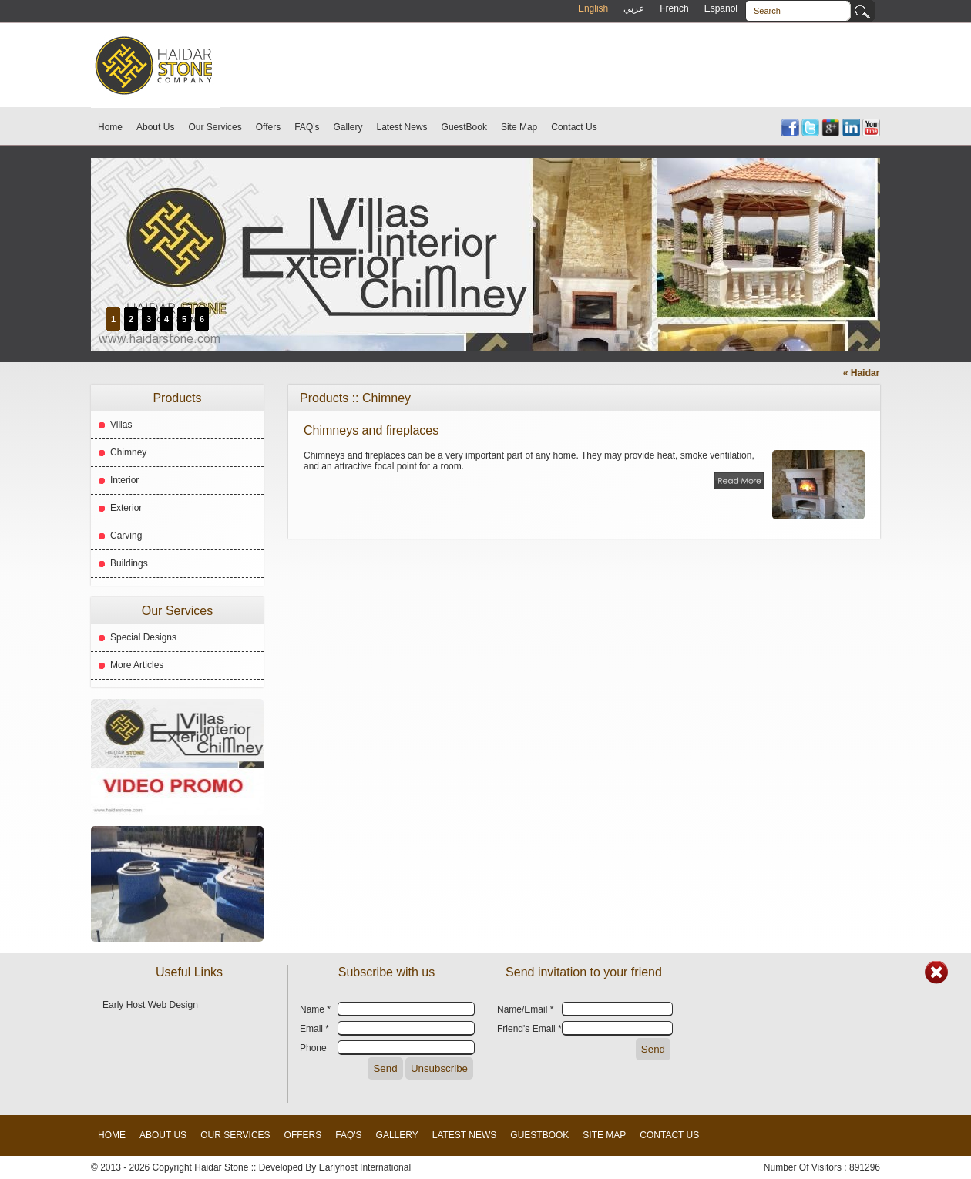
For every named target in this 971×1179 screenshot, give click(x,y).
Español (720, 8)
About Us (155, 127)
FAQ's (306, 127)
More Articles (136, 665)
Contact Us (573, 127)
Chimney (128, 452)
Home (110, 127)
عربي (633, 8)
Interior (124, 480)
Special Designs (143, 637)
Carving (126, 535)
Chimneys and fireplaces (371, 430)
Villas (121, 424)
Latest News (402, 127)
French (674, 8)
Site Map (519, 127)
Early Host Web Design (150, 1004)
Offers (268, 127)
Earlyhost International (365, 1167)
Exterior (126, 507)
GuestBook (464, 127)
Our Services (214, 127)
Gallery (348, 127)
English (593, 8)
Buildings (129, 563)
